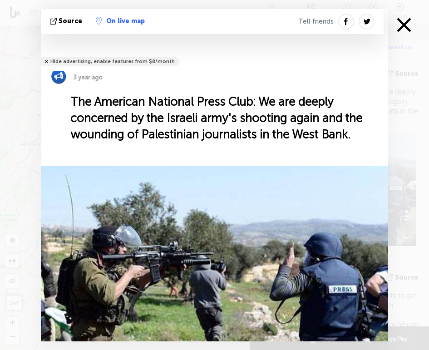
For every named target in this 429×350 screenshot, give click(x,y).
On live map (120, 21)
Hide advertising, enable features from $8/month (112, 61)
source (67, 21)
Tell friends (316, 21)
